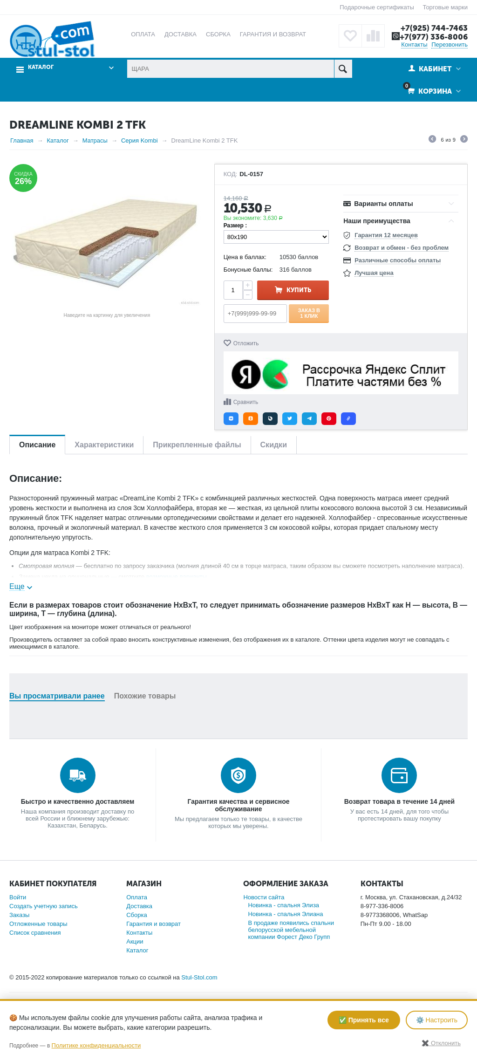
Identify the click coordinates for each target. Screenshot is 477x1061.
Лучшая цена (373, 272)
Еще (17, 586)
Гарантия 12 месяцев (386, 235)
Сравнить (245, 402)
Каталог (41, 67)
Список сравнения (35, 932)
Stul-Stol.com (199, 977)
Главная (21, 140)
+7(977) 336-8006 (434, 36)
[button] (231, 418)
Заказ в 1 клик (309, 313)
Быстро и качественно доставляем (78, 801)
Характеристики (104, 445)
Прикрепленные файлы (197, 445)
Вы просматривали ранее (57, 696)
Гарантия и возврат (153, 923)
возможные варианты (176, 576)
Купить (298, 290)
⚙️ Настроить (436, 1020)
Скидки (273, 445)
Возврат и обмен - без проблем (401, 247)
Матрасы (95, 140)
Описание (37, 445)
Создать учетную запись (43, 906)
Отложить (246, 343)
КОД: (231, 174)
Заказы (19, 914)
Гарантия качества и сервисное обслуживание (238, 805)
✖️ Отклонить (441, 1043)
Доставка (139, 906)
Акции (134, 941)
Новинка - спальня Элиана (285, 913)
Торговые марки (445, 7)
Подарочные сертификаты (377, 7)
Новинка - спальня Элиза (283, 905)
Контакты (414, 44)
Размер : (235, 225)
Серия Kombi (139, 140)
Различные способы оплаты (397, 260)
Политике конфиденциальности (96, 1045)
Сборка (136, 914)
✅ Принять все (364, 1020)
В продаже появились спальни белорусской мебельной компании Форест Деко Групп (291, 929)
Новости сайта (263, 897)
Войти (17, 897)
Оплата (136, 897)
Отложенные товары (38, 923)
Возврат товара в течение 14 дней (399, 801)
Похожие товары (145, 696)
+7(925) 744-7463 (434, 28)
